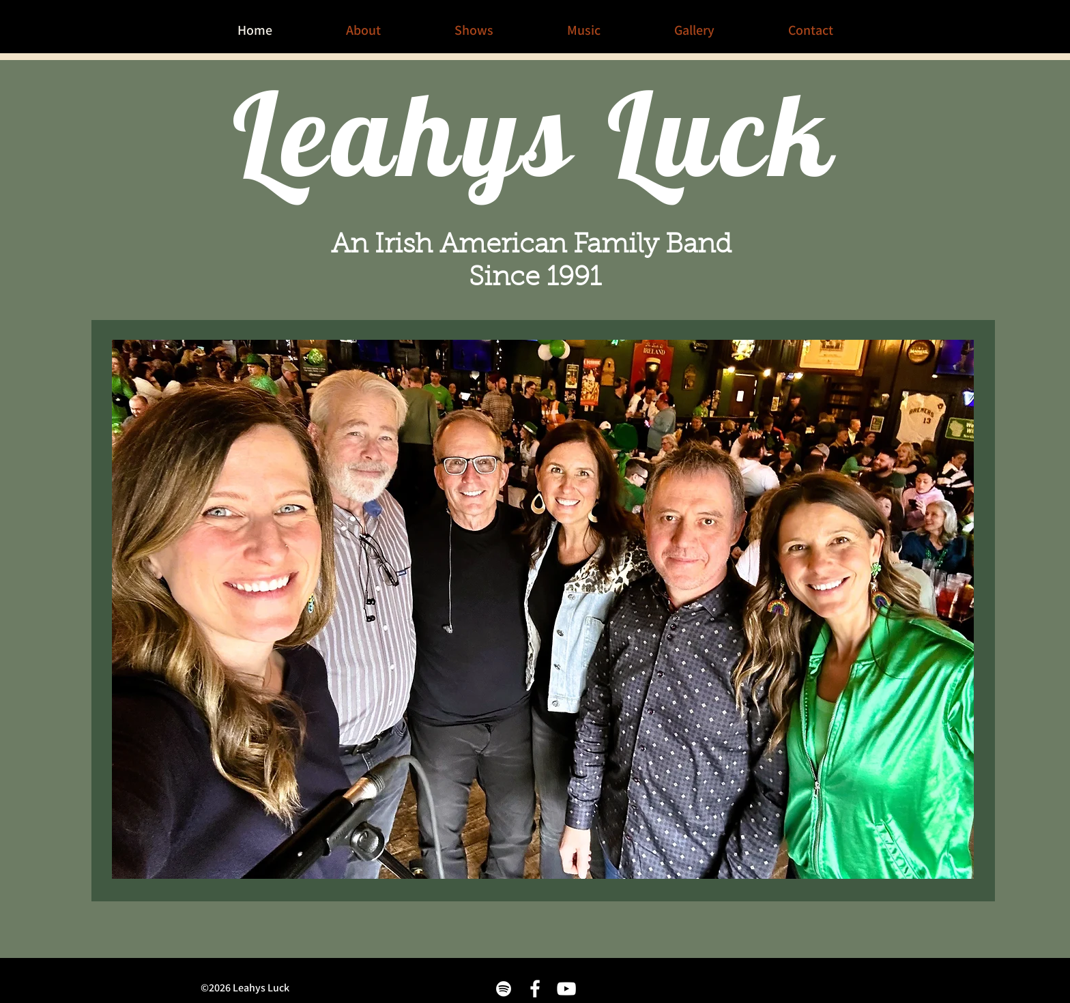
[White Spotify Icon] (503, 988)
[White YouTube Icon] (566, 988)
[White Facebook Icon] (535, 988)
